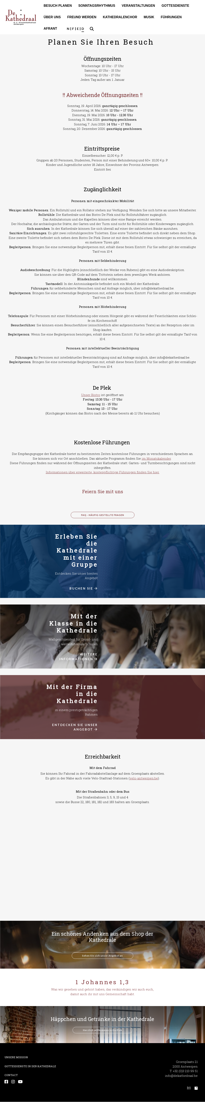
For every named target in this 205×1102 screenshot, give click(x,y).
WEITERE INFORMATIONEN (78, 656)
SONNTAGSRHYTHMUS (96, 5)
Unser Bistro (90, 395)
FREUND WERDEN (81, 17)
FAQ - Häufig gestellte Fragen (102, 515)
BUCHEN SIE (83, 588)
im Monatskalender (156, 458)
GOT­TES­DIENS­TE (175, 5)
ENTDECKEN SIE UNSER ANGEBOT (75, 727)
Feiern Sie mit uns (102, 491)
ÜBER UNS (52, 17)
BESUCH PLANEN (58, 5)
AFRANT (50, 28)
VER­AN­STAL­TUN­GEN (138, 5)
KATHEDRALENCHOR (120, 17)
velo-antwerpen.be (144, 778)
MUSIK (149, 17)
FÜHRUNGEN (171, 17)
